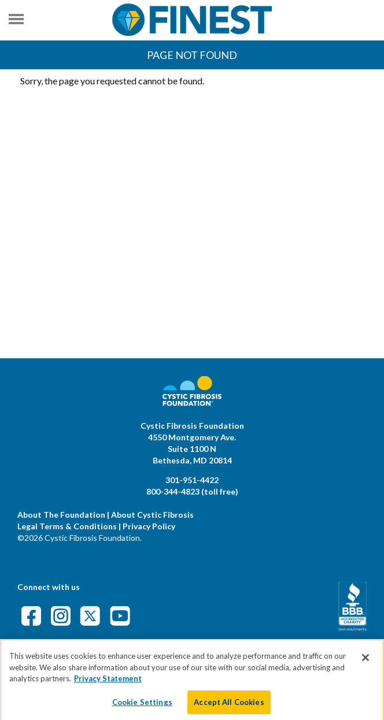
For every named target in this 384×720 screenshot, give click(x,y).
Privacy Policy (149, 526)
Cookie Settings (142, 707)
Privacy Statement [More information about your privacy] (108, 683)
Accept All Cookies (229, 707)
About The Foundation (61, 514)
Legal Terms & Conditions (67, 526)
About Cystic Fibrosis (152, 514)
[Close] (365, 663)
